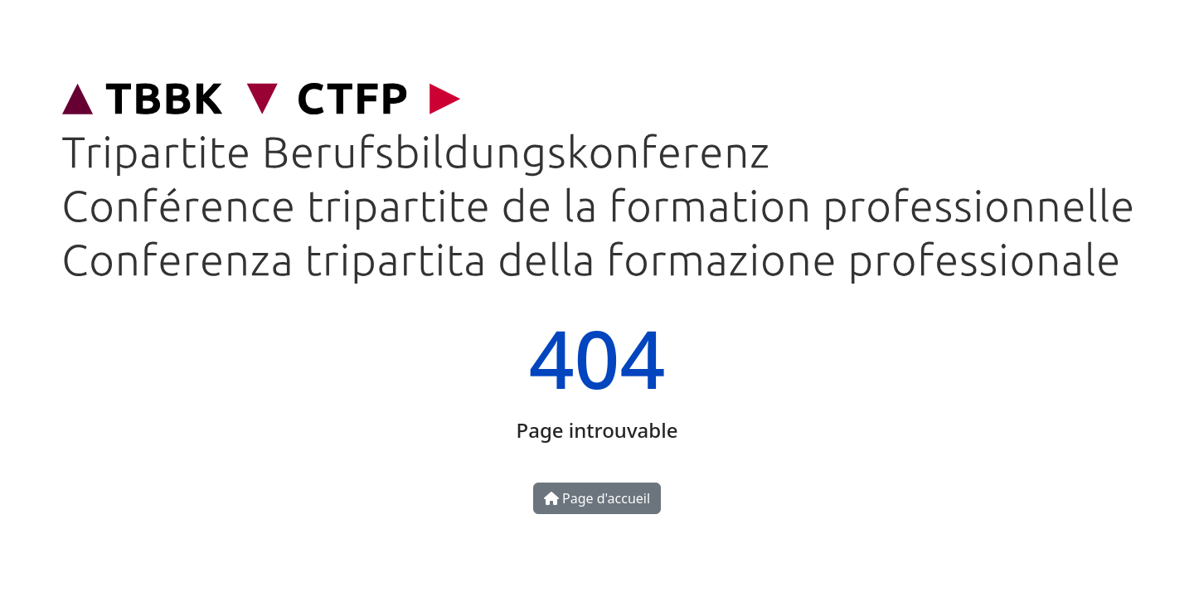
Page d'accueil (597, 498)
